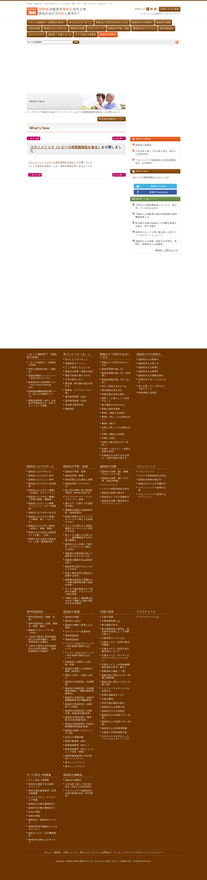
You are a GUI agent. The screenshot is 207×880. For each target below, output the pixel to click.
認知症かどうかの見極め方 (115, 497)
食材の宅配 (34, 816)
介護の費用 (107, 699)
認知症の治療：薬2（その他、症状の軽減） (115, 479)
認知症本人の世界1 (148, 367)
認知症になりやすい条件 (41, 475)
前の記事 (35, 138)
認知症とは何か (73, 621)
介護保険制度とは (111, 621)
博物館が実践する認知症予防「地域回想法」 (79, 511)
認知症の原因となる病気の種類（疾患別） (79, 669)
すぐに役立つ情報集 (85, 34)
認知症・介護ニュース (59, 34)
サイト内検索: (34, 42)
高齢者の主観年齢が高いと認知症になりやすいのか (79, 554)
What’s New (48, 112)
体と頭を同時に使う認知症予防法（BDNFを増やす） (79, 491)
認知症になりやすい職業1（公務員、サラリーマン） (42, 491)
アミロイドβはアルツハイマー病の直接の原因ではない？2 (79, 655)
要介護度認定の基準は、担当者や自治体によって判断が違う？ (115, 631)
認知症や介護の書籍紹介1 (41, 804)
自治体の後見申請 (74, 404)
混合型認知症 (72, 635)
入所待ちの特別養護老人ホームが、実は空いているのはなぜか (156, 206)
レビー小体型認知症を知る (115, 488)
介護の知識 (34, 28)
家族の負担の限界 (111, 409)
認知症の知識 (163, 22)
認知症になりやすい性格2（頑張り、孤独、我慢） (41, 527)
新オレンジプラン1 (75, 762)
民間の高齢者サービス (113, 695)
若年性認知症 (167, 28)
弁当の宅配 (34, 812)
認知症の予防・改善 (118, 28)
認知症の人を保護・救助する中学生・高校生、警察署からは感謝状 (156, 242)
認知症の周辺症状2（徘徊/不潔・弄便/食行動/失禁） (79, 711)
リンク (116, 852)
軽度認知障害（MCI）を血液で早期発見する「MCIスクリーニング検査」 (42, 403)
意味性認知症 (72, 639)
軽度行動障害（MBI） (76, 741)
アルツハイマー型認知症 (77, 631)
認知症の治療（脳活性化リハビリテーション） (115, 502)
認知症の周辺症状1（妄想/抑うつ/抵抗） (79, 705)
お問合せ (158, 13)
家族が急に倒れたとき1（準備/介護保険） (116, 676)
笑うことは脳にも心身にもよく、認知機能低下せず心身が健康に (79, 537)
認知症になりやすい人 (55, 28)
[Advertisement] (103, 67)
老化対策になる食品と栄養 (79, 479)
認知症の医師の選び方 (113, 493)
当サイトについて (89, 852)
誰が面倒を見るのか (112, 390)
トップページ (34, 112)
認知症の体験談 (108, 34)
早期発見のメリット (75, 363)
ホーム (146, 13)
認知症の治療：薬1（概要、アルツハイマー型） (116, 472)
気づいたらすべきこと (80, 22)
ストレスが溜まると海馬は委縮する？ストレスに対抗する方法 (79, 528)
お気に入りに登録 (169, 9)
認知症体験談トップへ (111, 119)
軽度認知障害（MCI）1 (77, 745)
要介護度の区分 (110, 625)
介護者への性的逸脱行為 (114, 732)
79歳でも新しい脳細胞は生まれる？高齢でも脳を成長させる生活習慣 (79, 600)
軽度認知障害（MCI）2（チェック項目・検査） (79, 750)
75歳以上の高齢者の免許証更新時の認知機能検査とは (156, 215)
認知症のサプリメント (144, 28)
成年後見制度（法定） (76, 396)
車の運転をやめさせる (113, 405)
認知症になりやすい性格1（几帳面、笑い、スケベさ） (41, 519)
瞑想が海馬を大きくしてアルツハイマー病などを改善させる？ (79, 519)
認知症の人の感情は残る (151, 375)
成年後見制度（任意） (76, 400)
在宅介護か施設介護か (113, 703)
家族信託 (69, 408)
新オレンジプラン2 (75, 766)
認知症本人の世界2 (148, 371)
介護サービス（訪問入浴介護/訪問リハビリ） (115, 649)
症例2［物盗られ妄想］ (114, 434)
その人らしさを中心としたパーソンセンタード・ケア (115, 737)
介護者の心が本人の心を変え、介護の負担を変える (115, 456)
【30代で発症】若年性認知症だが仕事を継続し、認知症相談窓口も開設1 (42, 639)
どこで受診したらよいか (77, 367)
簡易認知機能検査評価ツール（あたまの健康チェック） (42, 394)
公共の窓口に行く (74, 379)
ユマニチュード (36, 34)
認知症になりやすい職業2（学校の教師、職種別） (41, 498)
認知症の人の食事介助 (113, 707)
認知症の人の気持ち (142, 22)
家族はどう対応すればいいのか (112, 22)
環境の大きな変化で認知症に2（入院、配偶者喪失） (42, 540)
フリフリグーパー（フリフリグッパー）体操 (79, 498)
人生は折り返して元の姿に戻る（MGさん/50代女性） (155, 152)
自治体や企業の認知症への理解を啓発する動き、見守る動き (156, 224)
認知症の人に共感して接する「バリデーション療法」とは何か (79, 546)
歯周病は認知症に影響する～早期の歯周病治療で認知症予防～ (79, 582)
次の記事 (117, 138)
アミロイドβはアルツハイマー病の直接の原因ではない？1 (79, 646)
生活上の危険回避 (74, 737)
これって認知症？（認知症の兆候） (46, 22)
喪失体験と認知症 (147, 392)
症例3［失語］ (109, 438)
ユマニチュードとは (148, 617)
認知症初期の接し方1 (113, 369)
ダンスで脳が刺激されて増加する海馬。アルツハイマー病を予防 (79, 591)
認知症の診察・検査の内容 (79, 371)
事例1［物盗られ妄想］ (114, 413)
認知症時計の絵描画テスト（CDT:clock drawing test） (42, 384)
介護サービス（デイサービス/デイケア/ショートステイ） (115, 658)
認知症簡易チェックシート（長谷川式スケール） (42, 376)
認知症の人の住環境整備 (114, 728)
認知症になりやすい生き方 (42, 512)
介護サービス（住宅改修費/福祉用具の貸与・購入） (116, 665)
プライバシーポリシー (134, 852)
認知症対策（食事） (75, 475)
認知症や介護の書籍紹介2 (41, 808)
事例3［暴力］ (109, 423)
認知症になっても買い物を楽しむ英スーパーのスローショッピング (156, 233)
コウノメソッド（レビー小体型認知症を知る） (80, 112)
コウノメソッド (96, 28)
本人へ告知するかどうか (114, 386)
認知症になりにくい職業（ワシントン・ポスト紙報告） (42, 506)
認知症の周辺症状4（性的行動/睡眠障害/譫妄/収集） (79, 725)
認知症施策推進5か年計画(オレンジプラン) (78, 756)
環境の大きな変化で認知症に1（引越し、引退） (42, 533)
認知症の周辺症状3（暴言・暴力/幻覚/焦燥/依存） (79, 718)
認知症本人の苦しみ (148, 363)
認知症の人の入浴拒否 (113, 711)
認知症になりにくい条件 (41, 479)
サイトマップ (173, 13)
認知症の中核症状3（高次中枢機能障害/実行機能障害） (79, 698)
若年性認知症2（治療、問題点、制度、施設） (42, 624)
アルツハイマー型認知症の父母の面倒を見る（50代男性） (156, 161)
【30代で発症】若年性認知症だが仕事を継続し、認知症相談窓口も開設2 (42, 648)
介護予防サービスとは (113, 638)
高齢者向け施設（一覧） (114, 671)
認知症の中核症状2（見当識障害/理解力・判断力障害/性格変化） (79, 691)
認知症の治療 (77, 28)
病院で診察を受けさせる (77, 375)
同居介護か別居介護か (113, 394)
